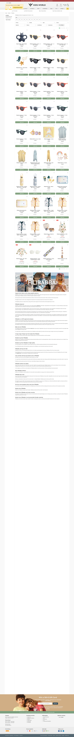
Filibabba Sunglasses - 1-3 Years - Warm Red (62, 92)
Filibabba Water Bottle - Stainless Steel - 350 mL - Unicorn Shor (21, 187)
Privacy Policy (50, 735)
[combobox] (21, 48)
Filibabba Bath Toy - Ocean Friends (21, 67)
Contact (7, 715)
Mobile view (67, 735)
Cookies (63, 735)
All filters (61, 25)
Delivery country (58, 735)
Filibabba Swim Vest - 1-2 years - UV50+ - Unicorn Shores (35, 234)
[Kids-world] (37, 5)
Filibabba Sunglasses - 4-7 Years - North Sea (21, 139)
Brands (9, 13)
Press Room (45, 719)
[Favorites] (27, 30)
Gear (51, 8)
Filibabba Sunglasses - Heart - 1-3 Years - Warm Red (62, 44)
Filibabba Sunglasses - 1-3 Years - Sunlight (62, 68)
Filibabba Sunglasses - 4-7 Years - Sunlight (21, 92)
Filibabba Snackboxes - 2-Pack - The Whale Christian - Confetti (35, 259)
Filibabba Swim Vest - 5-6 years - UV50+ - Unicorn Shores (35, 211)
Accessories (45, 8)
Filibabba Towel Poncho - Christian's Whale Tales (62, 139)
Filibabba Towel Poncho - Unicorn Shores (21, 163)
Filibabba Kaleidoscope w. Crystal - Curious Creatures (48, 259)
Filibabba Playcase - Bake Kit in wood (49, 234)
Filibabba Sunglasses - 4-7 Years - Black (48, 68)
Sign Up (55, 703)
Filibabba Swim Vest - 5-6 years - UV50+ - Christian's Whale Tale (21, 234)
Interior (62, 8)
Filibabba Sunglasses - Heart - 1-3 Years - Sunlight (35, 44)
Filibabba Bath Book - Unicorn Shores (48, 139)
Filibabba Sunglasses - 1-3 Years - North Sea (62, 116)
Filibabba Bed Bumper (9, 16)
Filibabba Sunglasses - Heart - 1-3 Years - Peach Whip (48, 44)
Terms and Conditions (43, 735)
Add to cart (22, 74)
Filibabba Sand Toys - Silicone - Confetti (49, 187)
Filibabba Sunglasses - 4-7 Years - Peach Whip (48, 92)
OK (10, 7)
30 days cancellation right (57, 11)
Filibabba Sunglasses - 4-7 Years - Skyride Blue (35, 116)
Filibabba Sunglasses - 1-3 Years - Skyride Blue (48, 116)
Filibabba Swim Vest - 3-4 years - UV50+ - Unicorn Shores (62, 211)
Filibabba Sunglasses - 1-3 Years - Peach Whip (35, 92)
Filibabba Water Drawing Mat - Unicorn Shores (22, 211)
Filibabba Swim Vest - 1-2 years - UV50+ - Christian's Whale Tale (49, 211)
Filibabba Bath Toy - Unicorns (62, 162)
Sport (38, 8)
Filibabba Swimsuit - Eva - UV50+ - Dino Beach (62, 234)
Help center (29, 721)
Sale (67, 8)
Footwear (32, 8)
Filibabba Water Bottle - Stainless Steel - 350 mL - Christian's (35, 187)
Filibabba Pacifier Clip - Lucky (62, 258)
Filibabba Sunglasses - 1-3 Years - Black (35, 68)
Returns (28, 719)
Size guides (29, 722)
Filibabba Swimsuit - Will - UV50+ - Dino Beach (21, 259)
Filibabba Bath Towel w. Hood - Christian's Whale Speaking (35, 163)
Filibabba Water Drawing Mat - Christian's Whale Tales (62, 187)
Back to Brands (8, 19)
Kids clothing (25, 8)
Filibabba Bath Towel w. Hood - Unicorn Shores (49, 163)
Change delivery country (17, 7)
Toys (56, 8)
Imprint (54, 735)
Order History (29, 720)
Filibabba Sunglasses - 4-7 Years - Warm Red (21, 116)
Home (6, 13)
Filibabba (12, 13)
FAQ (44, 720)
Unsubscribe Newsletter (47, 721)
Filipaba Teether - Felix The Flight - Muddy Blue (21, 44)
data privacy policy (51, 712)
